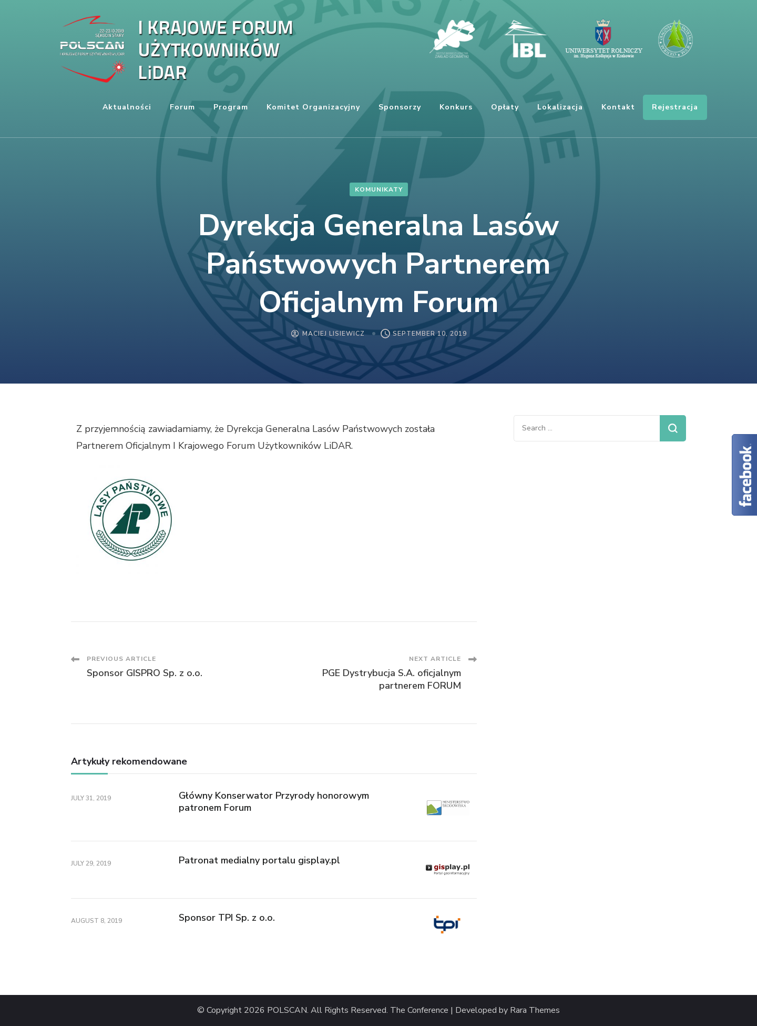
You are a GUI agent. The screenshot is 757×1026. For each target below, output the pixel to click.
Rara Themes (535, 1010)
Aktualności (127, 107)
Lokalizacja (560, 107)
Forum (182, 107)
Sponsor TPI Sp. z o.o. (227, 917)
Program (230, 107)
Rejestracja (675, 107)
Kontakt (618, 107)
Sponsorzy (399, 107)
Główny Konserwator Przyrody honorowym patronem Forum (274, 801)
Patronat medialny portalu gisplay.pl (259, 860)
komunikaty (379, 189)
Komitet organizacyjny (313, 107)
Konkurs (456, 107)
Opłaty (505, 107)
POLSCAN (287, 1010)
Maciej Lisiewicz (333, 333)
